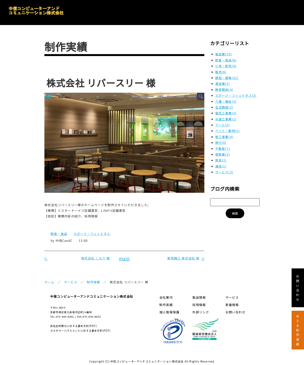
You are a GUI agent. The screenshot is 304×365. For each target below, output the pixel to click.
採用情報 (258, 10)
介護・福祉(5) (226, 99)
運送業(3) (222, 81)
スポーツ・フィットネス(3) (236, 93)
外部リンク (200, 309)
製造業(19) (223, 51)
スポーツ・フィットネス (91, 231)
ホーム (49, 279)
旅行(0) (221, 140)
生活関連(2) (224, 104)
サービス (234, 10)
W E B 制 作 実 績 (297, 330)
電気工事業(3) (226, 110)
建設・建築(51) (227, 75)
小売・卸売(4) (226, 63)
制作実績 (93, 280)
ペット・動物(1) (227, 128)
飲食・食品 (59, 231)
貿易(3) (221, 158)
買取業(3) (222, 152)
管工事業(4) (224, 134)
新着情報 (232, 302)
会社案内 (186, 10)
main (124, 256)
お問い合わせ (287, 10)
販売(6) (221, 69)
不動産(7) (222, 146)
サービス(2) (224, 169)
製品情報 (210, 10)
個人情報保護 (169, 309)
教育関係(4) (224, 87)
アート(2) (222, 122)
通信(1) (221, 163)
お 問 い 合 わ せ (297, 288)
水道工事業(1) (226, 116)
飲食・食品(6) (226, 57)
